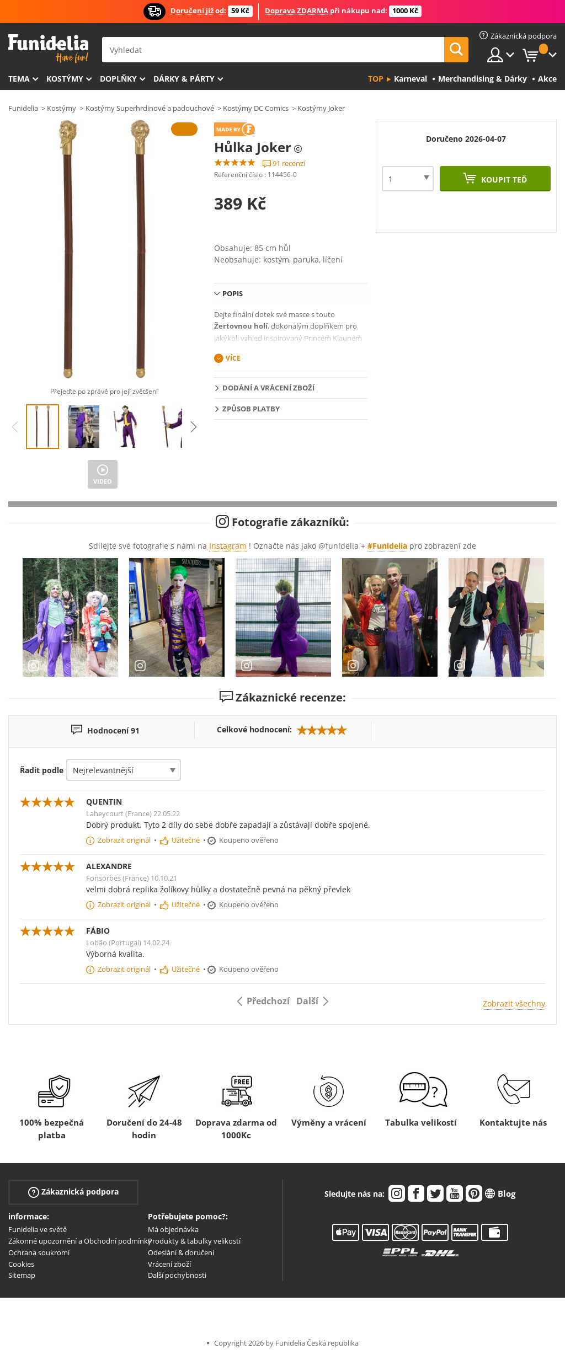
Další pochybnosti (177, 1275)
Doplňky (118, 78)
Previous (14, 426)
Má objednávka (173, 1229)
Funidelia (23, 108)
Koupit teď (503, 179)
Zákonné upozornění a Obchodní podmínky (80, 1241)
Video (102, 481)
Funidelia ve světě (37, 1229)
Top (375, 78)
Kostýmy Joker (321, 108)
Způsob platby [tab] (251, 409)
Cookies (21, 1264)
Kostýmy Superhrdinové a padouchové (150, 108)
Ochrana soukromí (39, 1252)
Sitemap (21, 1275)
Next (193, 426)
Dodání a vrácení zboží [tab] (268, 388)
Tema (19, 78)
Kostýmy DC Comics (256, 108)
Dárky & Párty (184, 78)
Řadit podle (41, 770)
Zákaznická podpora (73, 1192)
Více (233, 358)
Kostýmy (64, 78)
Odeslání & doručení (181, 1252)
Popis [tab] (232, 293)
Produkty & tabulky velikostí (194, 1241)
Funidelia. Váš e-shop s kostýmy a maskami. (48, 48)
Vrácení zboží (169, 1264)
